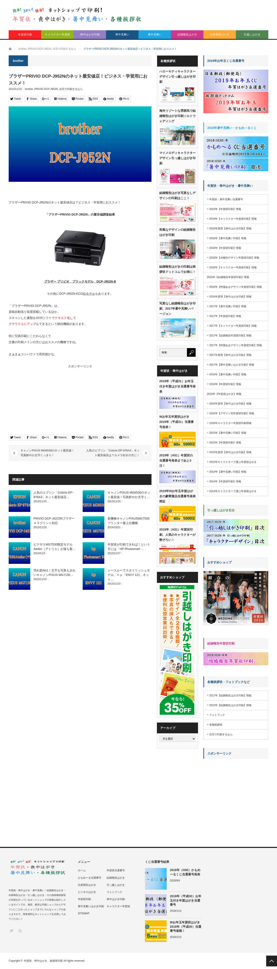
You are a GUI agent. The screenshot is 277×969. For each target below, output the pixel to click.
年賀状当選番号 (116, 870)
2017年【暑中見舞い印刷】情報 (227, 306)
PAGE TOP (271, 961)
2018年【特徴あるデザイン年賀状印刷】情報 (235, 286)
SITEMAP (83, 913)
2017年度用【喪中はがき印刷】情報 (230, 355)
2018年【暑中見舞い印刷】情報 (227, 238)
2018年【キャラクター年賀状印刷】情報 (233, 267)
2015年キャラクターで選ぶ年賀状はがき (233, 462)
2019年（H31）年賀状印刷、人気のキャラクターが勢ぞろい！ (177, 535)
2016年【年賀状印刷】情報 (225, 384)
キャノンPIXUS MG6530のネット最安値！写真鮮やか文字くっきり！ (47, 453)
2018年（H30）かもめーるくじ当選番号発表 (185, 872)
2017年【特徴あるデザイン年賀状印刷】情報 (235, 345)
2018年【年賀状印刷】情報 (225, 247)
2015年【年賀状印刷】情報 (225, 442)
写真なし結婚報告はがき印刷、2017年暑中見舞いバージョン (177, 308)
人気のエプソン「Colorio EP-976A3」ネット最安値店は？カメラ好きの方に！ (113, 453)
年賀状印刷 (25, 34)
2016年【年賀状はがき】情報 (224, 393)
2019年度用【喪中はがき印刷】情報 (230, 228)
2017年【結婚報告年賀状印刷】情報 (230, 335)
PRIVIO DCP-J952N (46, 89)
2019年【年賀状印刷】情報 (225, 209)
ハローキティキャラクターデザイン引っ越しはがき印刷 (177, 76)
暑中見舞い (155, 34)
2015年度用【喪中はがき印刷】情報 (230, 452)
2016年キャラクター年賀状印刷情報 (230, 423)
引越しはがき (252, 34)
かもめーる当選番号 (89, 877)
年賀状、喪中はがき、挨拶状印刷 (43, 960)
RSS (20, 930)
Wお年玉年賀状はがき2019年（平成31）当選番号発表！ (176, 422)
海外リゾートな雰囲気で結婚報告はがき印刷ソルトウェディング (177, 116)
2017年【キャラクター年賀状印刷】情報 (233, 325)
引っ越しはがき (116, 884)
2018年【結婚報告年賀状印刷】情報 (228, 277)
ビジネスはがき (87, 892)
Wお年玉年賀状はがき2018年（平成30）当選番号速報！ (185, 926)
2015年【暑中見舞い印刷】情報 (227, 432)
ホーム (82, 870)
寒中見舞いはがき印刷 (91, 906)
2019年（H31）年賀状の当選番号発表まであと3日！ (176, 460)
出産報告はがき (220, 34)
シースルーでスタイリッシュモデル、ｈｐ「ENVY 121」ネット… (129, 575)
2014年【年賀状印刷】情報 (225, 481)
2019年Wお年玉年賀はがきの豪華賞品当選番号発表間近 (177, 496)
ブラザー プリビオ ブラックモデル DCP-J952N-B (80, 281)
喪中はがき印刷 (90, 34)
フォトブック (217, 714)
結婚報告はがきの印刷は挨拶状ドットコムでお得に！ (177, 269)
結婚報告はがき (187, 34)
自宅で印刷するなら (71, 89)
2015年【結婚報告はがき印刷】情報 (230, 705)
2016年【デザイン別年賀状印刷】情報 (231, 413)
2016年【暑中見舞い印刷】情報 (227, 374)
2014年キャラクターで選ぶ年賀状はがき (233, 491)
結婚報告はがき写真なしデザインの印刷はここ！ (177, 195)
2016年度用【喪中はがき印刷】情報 (230, 403)
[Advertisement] (43, 399)
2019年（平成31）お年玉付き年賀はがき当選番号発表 (177, 386)
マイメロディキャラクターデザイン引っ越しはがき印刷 (177, 158)
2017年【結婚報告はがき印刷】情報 (230, 695)
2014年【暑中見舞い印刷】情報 (227, 471)
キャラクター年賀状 (57, 34)
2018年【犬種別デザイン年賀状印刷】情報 (234, 257)
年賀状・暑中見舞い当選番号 (226, 199)
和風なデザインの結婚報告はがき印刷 (177, 232)
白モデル (89, 293)
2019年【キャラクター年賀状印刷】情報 (233, 218)
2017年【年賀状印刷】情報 (225, 316)
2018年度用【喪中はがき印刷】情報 (230, 296)
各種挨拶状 (215, 724)
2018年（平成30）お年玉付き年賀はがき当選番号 (185, 900)
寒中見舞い (122, 34)
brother (29, 89)
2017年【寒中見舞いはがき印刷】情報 (231, 364)
